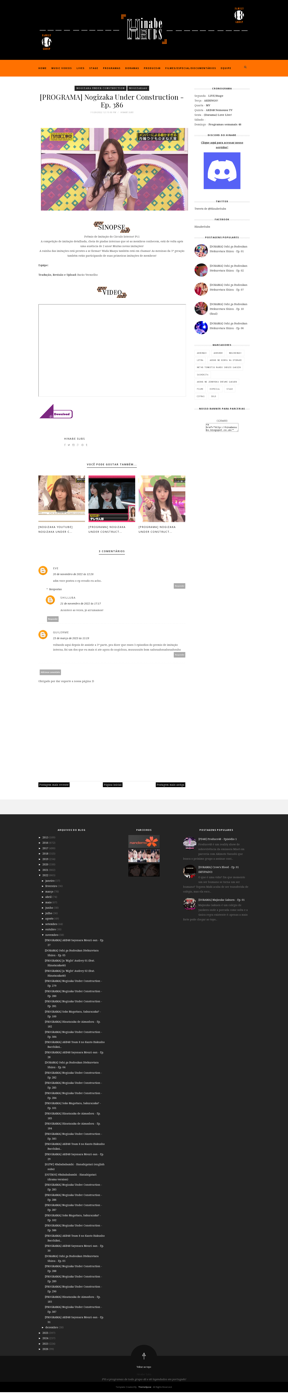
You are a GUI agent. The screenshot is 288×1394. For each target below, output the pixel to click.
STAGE (229, 389)
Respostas (55, 591)
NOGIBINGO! (235, 353)
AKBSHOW (218, 353)
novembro (52, 936)
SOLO (213, 396)
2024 (45, 1340)
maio (48, 904)
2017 (45, 850)
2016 (45, 844)
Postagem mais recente (54, 786)
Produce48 (152, 68)
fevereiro (51, 888)
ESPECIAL (215, 389)
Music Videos (61, 68)
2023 (45, 1334)
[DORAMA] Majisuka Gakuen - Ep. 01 (221, 901)
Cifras (201, 396)
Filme (200, 389)
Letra (200, 360)
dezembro (52, 1329)
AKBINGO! (202, 353)
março (49, 893)
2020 (45, 866)
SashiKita (202, 375)
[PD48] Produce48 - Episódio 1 (217, 841)
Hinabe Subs (74, 440)
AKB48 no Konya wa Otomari (226, 360)
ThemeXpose (145, 1388)
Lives (80, 68)
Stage (93, 68)
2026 (45, 1351)
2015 (45, 839)
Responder (179, 587)
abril (48, 898)
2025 (45, 1345)
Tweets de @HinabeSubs (210, 208)
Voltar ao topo (144, 1368)
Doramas (132, 68)
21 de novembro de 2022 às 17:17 (80, 605)
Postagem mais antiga (170, 786)
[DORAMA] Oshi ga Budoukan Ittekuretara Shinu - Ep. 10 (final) (228, 308)
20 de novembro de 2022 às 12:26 (73, 576)
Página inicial (113, 786)
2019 (45, 860)
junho (49, 909)
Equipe (226, 68)
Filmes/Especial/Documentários (190, 68)
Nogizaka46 (138, 88)
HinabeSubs (202, 226)
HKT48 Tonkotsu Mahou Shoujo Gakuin (219, 367)
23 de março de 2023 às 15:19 (71, 640)
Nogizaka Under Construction (100, 88)
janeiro (50, 882)
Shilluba (68, 599)
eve (56, 570)
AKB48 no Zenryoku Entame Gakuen (217, 382)
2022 (45, 877)
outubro (51, 931)
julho (49, 915)
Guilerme (61, 634)
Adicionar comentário (50, 674)
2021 (45, 871)
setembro (51, 925)
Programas (111, 68)
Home (42, 68)
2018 (45, 855)
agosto (49, 920)
